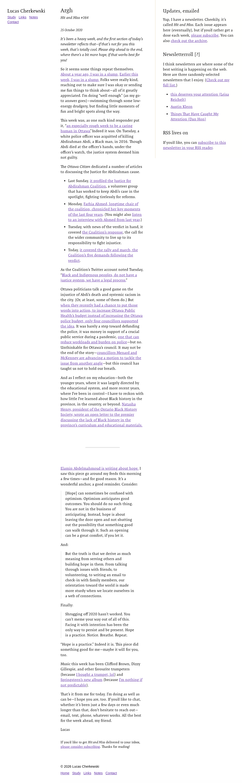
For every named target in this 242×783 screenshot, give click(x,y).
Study (12, 17)
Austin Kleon (182, 106)
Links (23, 17)
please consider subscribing (80, 747)
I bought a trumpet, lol (95, 674)
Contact (13, 22)
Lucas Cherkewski (26, 11)
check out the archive (189, 40)
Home (65, 773)
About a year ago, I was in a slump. (90, 74)
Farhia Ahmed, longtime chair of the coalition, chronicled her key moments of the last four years (104, 209)
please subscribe (205, 35)
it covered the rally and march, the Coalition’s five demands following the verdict (103, 255)
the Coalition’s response (102, 232)
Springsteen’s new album (81, 679)
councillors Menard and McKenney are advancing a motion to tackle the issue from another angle (101, 358)
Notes (33, 17)
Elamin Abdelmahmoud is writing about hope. (100, 468)
